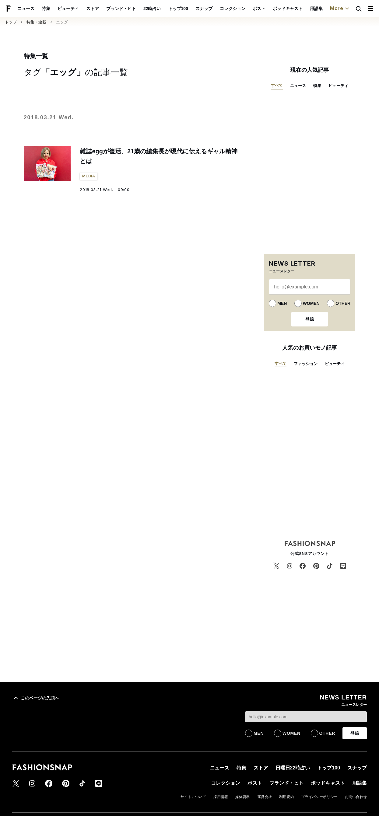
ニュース (39, 8)
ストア (106, 8)
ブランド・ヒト (135, 8)
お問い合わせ (356, 797)
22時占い (166, 8)
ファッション (306, 363)
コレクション (246, 8)
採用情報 (220, 797)
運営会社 (264, 797)
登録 (309, 319)
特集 (60, 8)
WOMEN (311, 303)
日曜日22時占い (292, 767)
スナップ (217, 8)
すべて (277, 85)
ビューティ (82, 8)
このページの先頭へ (35, 698)
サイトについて (193, 797)
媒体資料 (242, 797)
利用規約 (286, 797)
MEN (282, 303)
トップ (11, 22)
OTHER (342, 303)
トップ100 (192, 8)
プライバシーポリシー (319, 797)
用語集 (330, 8)
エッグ (62, 22)
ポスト (273, 8)
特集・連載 (36, 22)
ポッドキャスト (302, 8)
